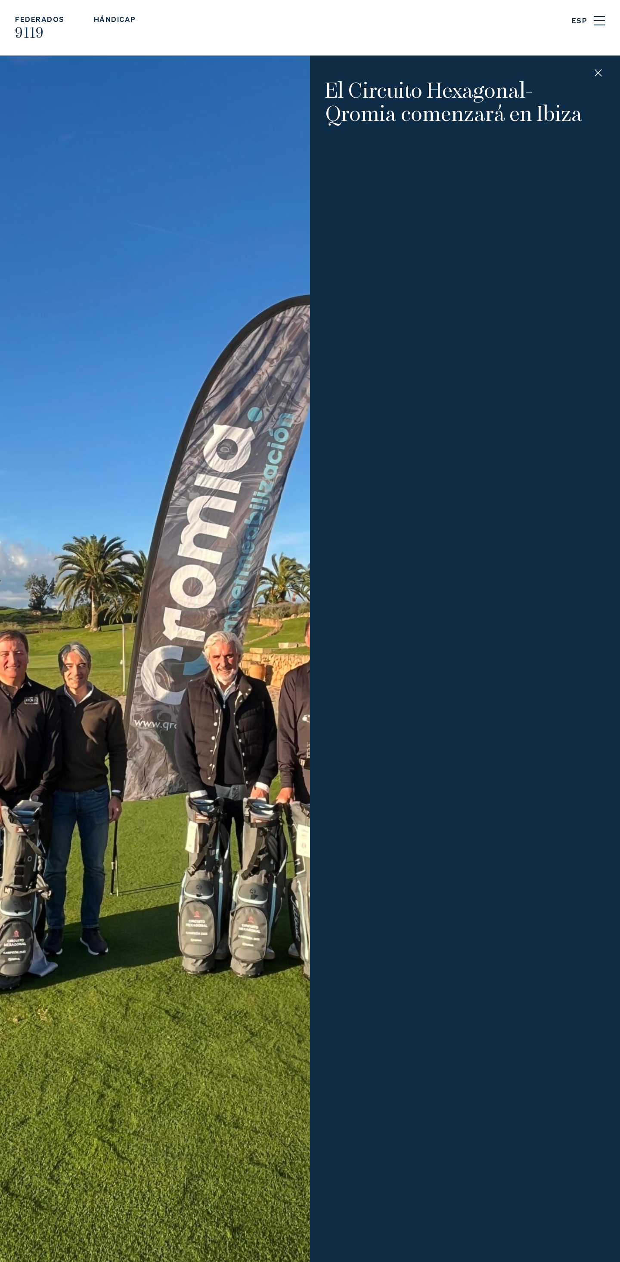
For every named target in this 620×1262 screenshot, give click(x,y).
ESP (580, 20)
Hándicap (115, 19)
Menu (599, 20)
